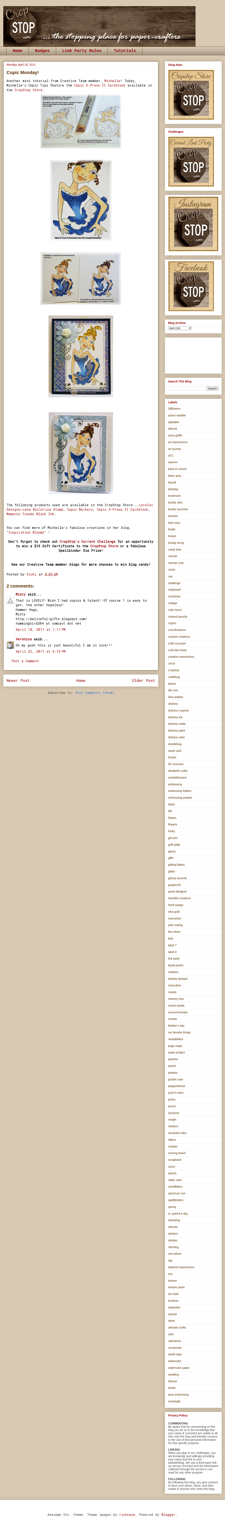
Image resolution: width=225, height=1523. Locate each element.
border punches (178, 509)
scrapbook (174, 1159)
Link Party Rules (81, 50)
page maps (175, 1046)
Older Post (143, 680)
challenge (174, 583)
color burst (174, 609)
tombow (173, 1300)
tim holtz (173, 1294)
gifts (170, 858)
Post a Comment (25, 661)
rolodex (173, 1146)
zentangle (174, 1401)
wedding (173, 1374)
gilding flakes (176, 864)
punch (172, 1106)
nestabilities (175, 1039)
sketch (172, 1173)
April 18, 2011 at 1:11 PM (40, 629)
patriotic (173, 1059)
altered (172, 428)
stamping (174, 1220)
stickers (173, 1233)
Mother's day (176, 1025)
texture (172, 1280)
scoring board (177, 1153)
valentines (174, 1341)
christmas (174, 596)
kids (170, 938)
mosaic (172, 1019)
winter (172, 1387)
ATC (171, 455)
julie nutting (175, 925)
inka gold (174, 911)
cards (171, 569)
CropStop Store (29, 90)
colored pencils (177, 616)
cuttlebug (174, 677)
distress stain (176, 737)
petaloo (173, 1072)
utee (171, 1334)
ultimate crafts (177, 1327)
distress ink (175, 717)
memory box (176, 998)
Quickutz (173, 1113)
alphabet (173, 422)
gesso (172, 851)
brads (171, 529)
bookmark (174, 495)
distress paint (176, 730)
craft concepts (177, 643)
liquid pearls (175, 965)
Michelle (112, 81)
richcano (127, 1514)
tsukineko (174, 1307)
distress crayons (178, 710)
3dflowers (174, 408)
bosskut (173, 516)
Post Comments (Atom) (94, 692)
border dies (175, 502)
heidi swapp (175, 905)
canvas (172, 556)
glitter (171, 871)
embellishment (177, 777)
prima (171, 1099)
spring (172, 1206)
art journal (174, 449)
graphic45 (174, 885)
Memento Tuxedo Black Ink (30, 514)
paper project (176, 1052)
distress (173, 703)
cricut (171, 663)
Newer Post (18, 680)
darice (172, 683)
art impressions (178, 442)
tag (170, 1260)
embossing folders (179, 790)
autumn (173, 462)
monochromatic (178, 1012)
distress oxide (177, 723)
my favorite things (179, 1032)
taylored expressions (181, 1267)
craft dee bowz (177, 650)
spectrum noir (177, 1193)
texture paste (176, 1287)
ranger (172, 1119)
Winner (172, 1381)
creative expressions (181, 656)
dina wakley (175, 697)
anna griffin (175, 435)
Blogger (168, 1514)
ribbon (172, 1139)
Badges (42, 50)
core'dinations (177, 630)
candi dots (174, 549)
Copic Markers (80, 509)
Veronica (24, 639)
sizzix (171, 1166)
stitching (173, 1247)
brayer (172, 536)
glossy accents (177, 878)
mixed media (176, 1005)
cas (170, 576)
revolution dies (177, 1133)
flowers (172, 824)
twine (171, 1320)
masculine (174, 985)
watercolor (174, 1361)
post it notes (176, 1092)
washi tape (175, 1354)
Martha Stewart (178, 978)
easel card (174, 750)
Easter (172, 757)
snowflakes (175, 1186)
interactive (174, 918)
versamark (174, 1347)
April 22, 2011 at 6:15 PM (40, 651)
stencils (173, 1227)
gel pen (173, 838)
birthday (173, 489)
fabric (171, 804)
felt (170, 811)
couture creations (179, 636)
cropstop (173, 670)
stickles (173, 1240)
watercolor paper (178, 1367)
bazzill (172, 482)
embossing (175, 784)
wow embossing (178, 1394)
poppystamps (176, 1086)
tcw (170, 1274)
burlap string (176, 542)
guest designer (177, 891)
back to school (177, 469)
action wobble (177, 415)
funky (171, 831)
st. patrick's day (178, 1213)
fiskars (172, 817)
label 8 (172, 952)
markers (173, 972)
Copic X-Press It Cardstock (99, 85)
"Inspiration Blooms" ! (28, 532)
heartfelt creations (179, 898)
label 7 (172, 945)
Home (17, 50)
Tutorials (125, 50)
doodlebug (174, 744)
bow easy (174, 522)
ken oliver (174, 931)
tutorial (172, 1314)
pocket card (175, 1079)
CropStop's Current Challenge (88, 541)
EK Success (175, 764)
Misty (21, 594)
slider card (174, 1180)
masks (172, 992)
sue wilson (174, 1253)
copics (172, 623)
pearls (172, 1066)
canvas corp (175, 562)
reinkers (173, 1126)
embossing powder (180, 797)
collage (172, 603)
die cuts (173, 690)
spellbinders (175, 1200)
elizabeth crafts (177, 770)
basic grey (174, 475)
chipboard (174, 589)
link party (174, 958)
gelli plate (174, 844)
